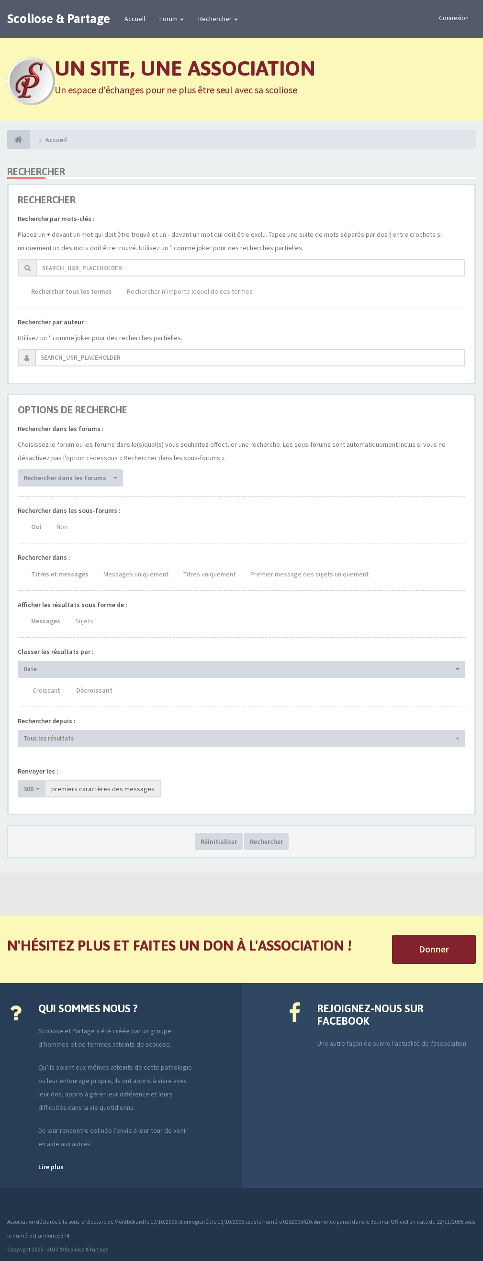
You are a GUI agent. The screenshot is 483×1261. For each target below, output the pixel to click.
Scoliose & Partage (58, 18)
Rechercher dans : (44, 557)
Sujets (84, 621)
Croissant (46, 690)
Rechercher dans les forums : (61, 428)
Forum (171, 18)
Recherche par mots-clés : (56, 218)
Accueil (134, 18)
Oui (36, 526)
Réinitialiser (219, 841)
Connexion (454, 17)
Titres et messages (60, 574)
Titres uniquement (209, 574)
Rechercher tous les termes (71, 291)
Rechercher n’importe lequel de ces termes (190, 291)
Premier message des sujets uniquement (309, 574)
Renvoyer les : (38, 771)
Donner (434, 949)
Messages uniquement (135, 574)
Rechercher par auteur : (52, 322)
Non (61, 526)
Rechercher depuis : (47, 721)
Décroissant (94, 690)
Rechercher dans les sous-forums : (69, 510)
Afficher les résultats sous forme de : (72, 604)
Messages (45, 621)
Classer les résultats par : (56, 651)
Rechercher (218, 18)
